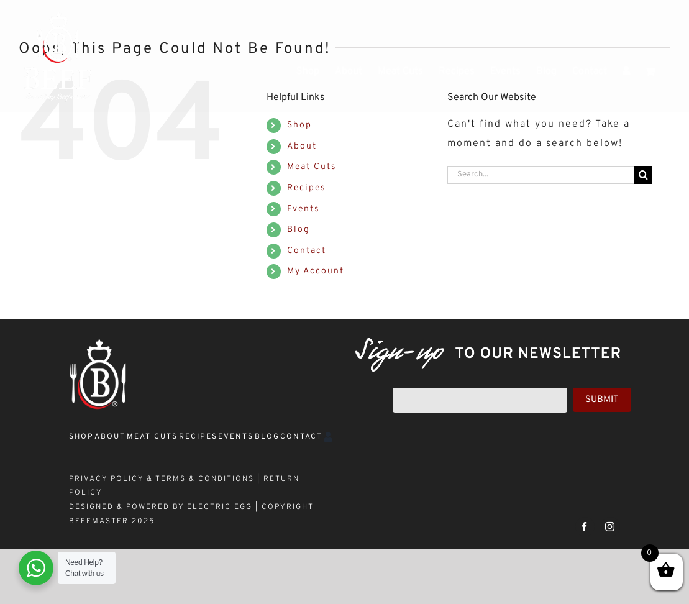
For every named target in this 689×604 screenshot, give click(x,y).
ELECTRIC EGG (219, 507)
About (302, 146)
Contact (306, 250)
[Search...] (540, 175)
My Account (315, 271)
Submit (602, 400)
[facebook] (585, 526)
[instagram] (610, 526)
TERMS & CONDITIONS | (209, 479)
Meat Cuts (312, 167)
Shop (299, 125)
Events (303, 209)
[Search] (643, 175)
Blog (298, 229)
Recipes (306, 188)
